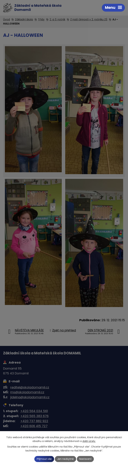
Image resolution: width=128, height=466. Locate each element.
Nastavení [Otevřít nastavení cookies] (85, 459)
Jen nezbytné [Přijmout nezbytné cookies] (65, 459)
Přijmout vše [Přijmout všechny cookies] (44, 459)
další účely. (89, 441)
